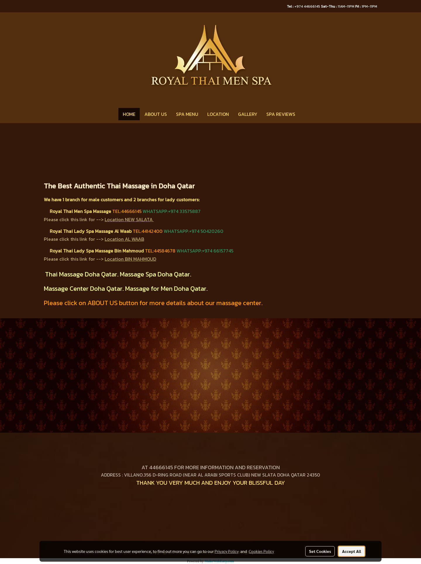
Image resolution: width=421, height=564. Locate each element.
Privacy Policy (227, 551)
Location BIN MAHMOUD (130, 258)
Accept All (351, 551)
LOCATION (218, 114)
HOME (129, 114)
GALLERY (247, 114)
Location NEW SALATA (129, 219)
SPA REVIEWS (280, 114)
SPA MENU (187, 114)
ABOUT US (155, 114)
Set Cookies (320, 551)
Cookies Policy (261, 551)
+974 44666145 (304, 6)
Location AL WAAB (124, 239)
